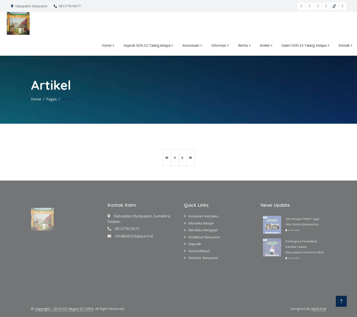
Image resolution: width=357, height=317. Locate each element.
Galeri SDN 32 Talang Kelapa (304, 45)
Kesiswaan (190, 45)
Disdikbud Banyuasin (204, 237)
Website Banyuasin (203, 257)
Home (107, 45)
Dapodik (194, 244)
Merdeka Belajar (201, 223)
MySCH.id (318, 308)
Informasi (218, 45)
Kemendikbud (199, 251)
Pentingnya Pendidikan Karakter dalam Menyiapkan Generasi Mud (304, 246)
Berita (243, 45)
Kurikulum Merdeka (203, 216)
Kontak (344, 45)
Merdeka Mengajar (203, 230)
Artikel (265, 45)
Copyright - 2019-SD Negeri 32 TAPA (64, 308)
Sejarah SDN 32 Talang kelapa (147, 45)
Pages (51, 99)
